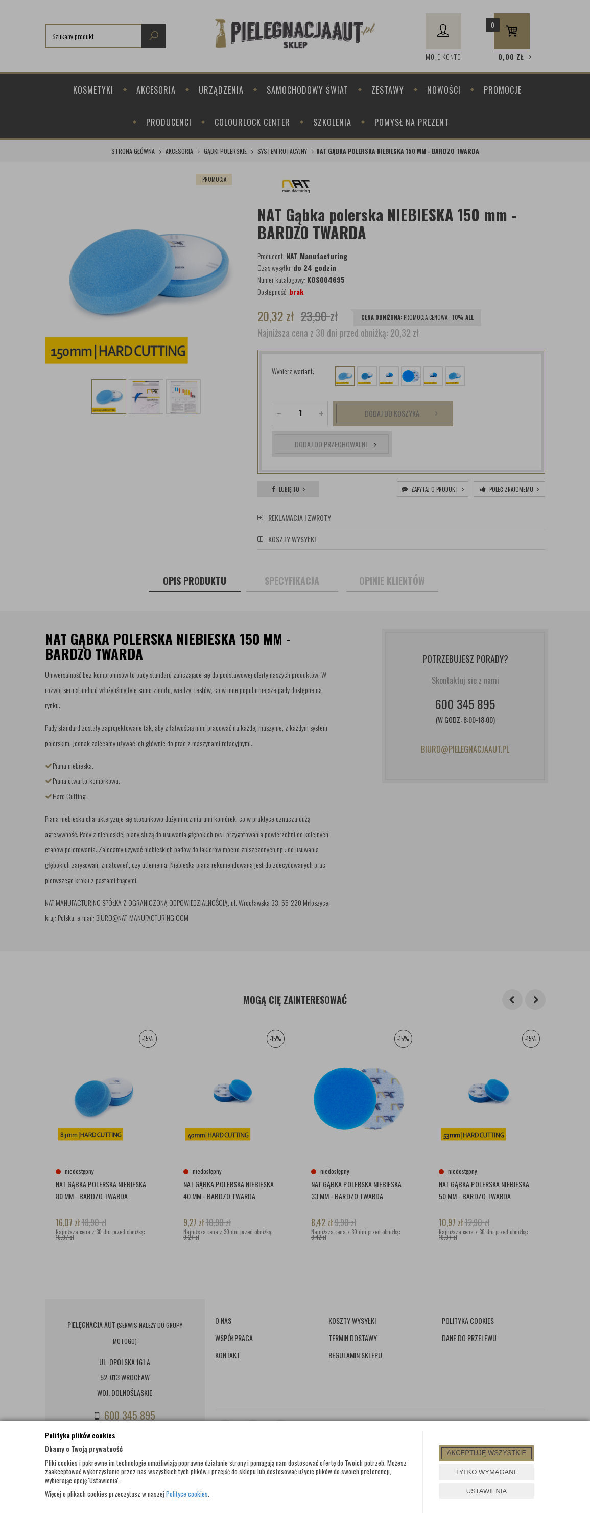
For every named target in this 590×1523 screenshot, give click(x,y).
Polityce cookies (187, 1494)
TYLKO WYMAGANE (486, 1472)
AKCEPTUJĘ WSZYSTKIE (486, 1453)
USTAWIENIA (486, 1491)
